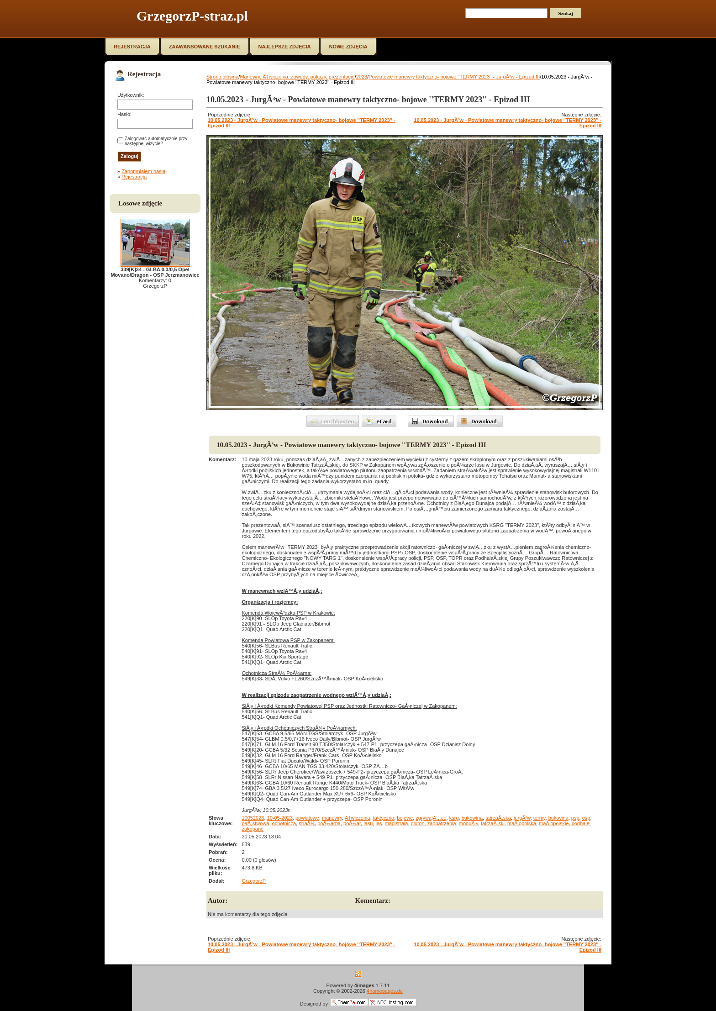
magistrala (396, 823)
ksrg (454, 818)
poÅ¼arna (329, 823)
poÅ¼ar (352, 823)
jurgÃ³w (522, 818)
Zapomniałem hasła (143, 171)
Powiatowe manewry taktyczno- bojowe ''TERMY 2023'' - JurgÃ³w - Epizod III (454, 76)
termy (539, 818)
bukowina (472, 818)
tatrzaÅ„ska (498, 818)
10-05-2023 (280, 818)
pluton (418, 823)
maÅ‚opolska (521, 823)
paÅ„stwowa (255, 823)
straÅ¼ (307, 823)
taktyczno (383, 818)
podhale (581, 823)
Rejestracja (134, 176)
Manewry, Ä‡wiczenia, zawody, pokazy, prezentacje (297, 76)
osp (586, 818)
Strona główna (222, 76)
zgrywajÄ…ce (431, 818)
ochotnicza (284, 823)
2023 (361, 76)
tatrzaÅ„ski (493, 823)
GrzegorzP (254, 881)
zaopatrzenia (441, 823)
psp (575, 818)
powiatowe (307, 818)
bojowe (405, 818)
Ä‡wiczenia (357, 818)
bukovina (558, 818)
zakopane (252, 829)
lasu (368, 823)
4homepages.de (385, 991)
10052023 (253, 818)
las (378, 823)
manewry (332, 818)
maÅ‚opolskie (554, 823)
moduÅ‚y (468, 823)
